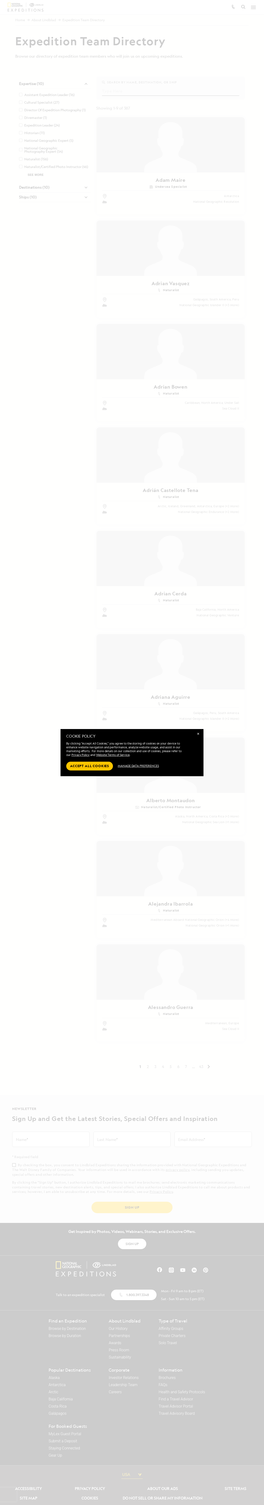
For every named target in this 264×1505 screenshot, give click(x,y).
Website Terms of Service (113, 755)
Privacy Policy (80, 755)
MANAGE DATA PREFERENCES (138, 766)
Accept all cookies (89, 766)
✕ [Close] (198, 733)
